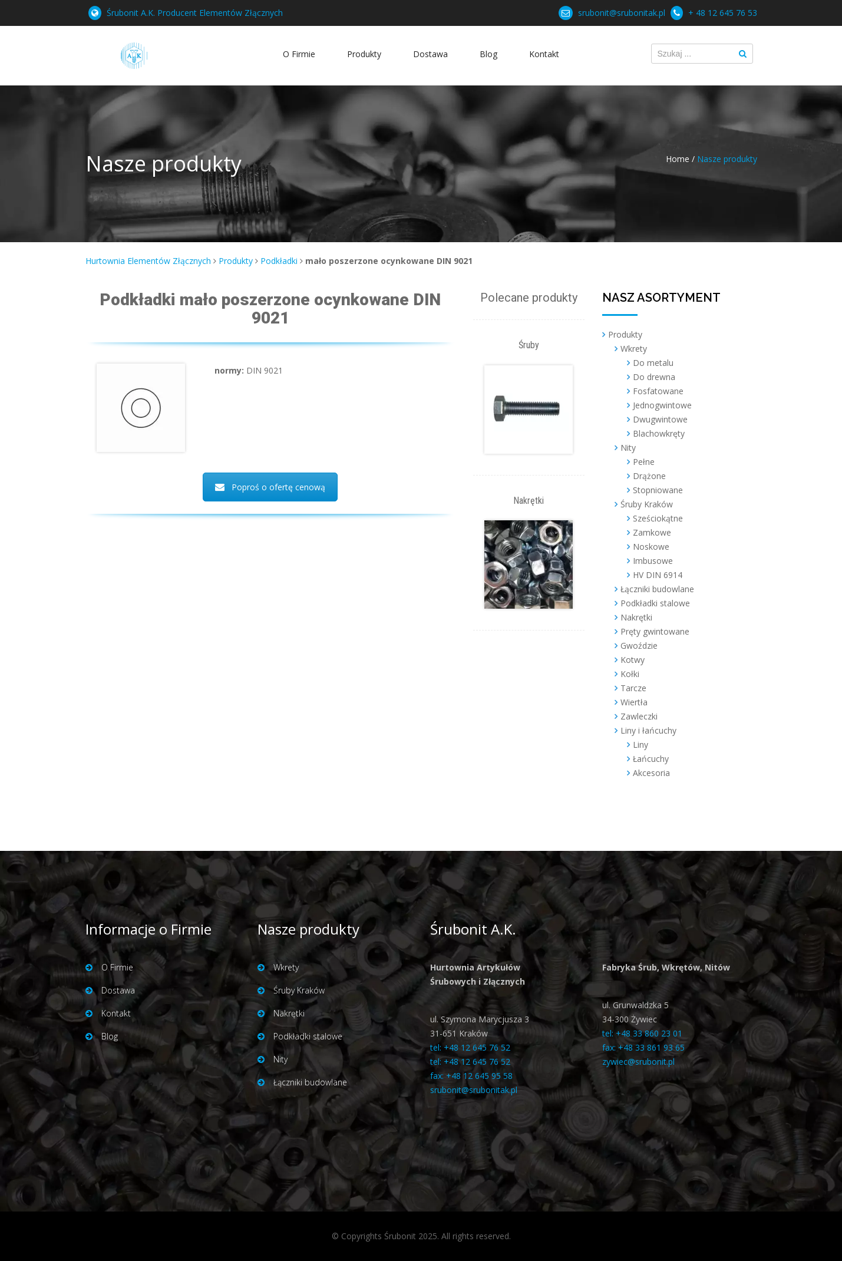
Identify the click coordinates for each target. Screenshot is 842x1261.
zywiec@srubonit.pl (638, 1061)
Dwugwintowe (660, 419)
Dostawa (430, 54)
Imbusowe (653, 560)
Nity (628, 447)
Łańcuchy (651, 758)
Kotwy (632, 659)
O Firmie (299, 54)
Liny (640, 744)
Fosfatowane (658, 391)
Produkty (364, 54)
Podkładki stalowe (655, 603)
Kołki (629, 673)
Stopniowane (658, 490)
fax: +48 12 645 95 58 (471, 1075)
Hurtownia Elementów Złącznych (148, 260)
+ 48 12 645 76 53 (722, 12)
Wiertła (634, 702)
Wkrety (633, 348)
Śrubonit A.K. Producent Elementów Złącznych (195, 12)
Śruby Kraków (646, 504)
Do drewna (654, 376)
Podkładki (279, 260)
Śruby (529, 345)
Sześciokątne (658, 518)
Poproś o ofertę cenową (270, 487)
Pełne (644, 461)
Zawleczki (639, 716)
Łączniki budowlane (657, 589)
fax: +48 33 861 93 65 (643, 1047)
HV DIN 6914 (657, 574)
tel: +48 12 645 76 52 (470, 1047)
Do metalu (653, 362)
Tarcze (633, 688)
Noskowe (651, 546)
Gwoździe (639, 645)
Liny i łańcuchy (648, 730)
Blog (488, 54)
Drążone (649, 475)
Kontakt (544, 54)
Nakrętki (528, 500)
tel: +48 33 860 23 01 (642, 1033)
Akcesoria (651, 772)
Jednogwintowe (662, 405)
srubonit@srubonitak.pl (621, 12)
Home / (680, 158)
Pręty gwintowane (654, 631)
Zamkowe (652, 532)
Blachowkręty (659, 433)
